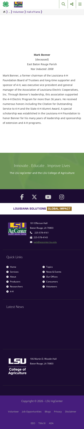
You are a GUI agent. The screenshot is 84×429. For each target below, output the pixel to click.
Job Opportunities (31, 411)
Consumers (50, 281)
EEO (33, 423)
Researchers (14, 286)
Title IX (42, 423)
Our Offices (50, 276)
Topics (48, 266)
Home (11, 266)
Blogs (48, 411)
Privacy (58, 411)
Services (12, 271)
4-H (10, 291)
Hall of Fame (33, 11)
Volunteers (50, 286)
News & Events (52, 271)
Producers (13, 281)
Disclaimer (70, 411)
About (11, 276)
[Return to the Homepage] (4, 11)
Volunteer (18, 11)
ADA (51, 423)
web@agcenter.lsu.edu (45, 242)
